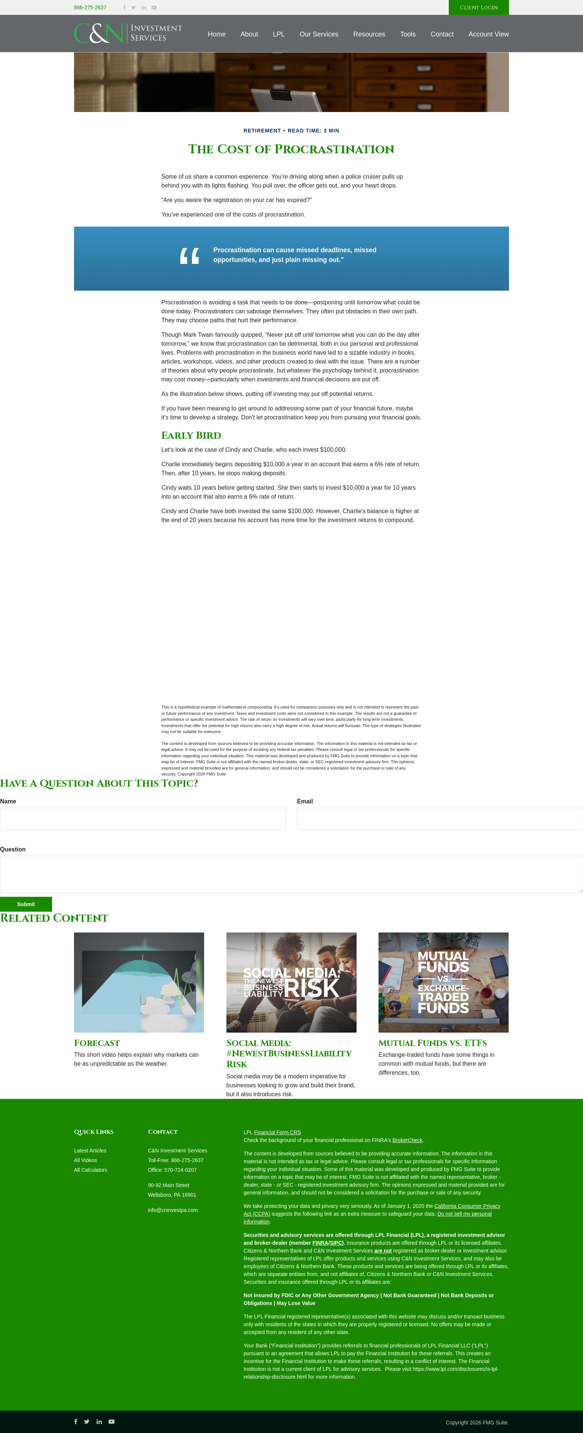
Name (8, 801)
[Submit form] (26, 904)
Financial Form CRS (277, 1132)
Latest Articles (90, 1151)
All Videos (85, 1160)
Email (305, 801)
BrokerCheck (408, 1140)
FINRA (320, 1243)
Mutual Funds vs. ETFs (433, 1043)
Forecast (97, 1043)
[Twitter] (133, 8)
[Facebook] (124, 8)
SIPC (336, 1243)
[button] (249, 34)
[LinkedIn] (144, 8)
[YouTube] (154, 8)
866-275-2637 (90, 7)
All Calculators (90, 1170)
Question (13, 849)
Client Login (479, 7)
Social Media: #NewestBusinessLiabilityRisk (289, 1054)
